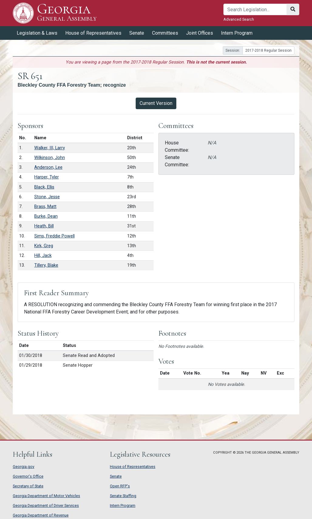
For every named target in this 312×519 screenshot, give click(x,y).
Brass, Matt (45, 206)
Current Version (156, 103)
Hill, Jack (43, 255)
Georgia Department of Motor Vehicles (46, 495)
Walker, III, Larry (49, 148)
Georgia (67, 12)
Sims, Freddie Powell (54, 236)
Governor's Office (28, 476)
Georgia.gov (23, 466)
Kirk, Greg (43, 245)
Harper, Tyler (46, 177)
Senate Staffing (123, 495)
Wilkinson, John (49, 157)
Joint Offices (199, 33)
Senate (136, 33)
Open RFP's (120, 486)
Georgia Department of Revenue (41, 515)
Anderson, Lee (48, 167)
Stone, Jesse (47, 196)
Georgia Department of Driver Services (46, 505)
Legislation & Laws (37, 33)
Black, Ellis (44, 187)
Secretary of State (28, 486)
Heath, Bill (44, 226)
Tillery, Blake (46, 265)
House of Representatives (93, 33)
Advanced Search (238, 19)
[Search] (255, 9)
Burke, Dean (46, 216)
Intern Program (237, 33)
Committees (165, 33)
